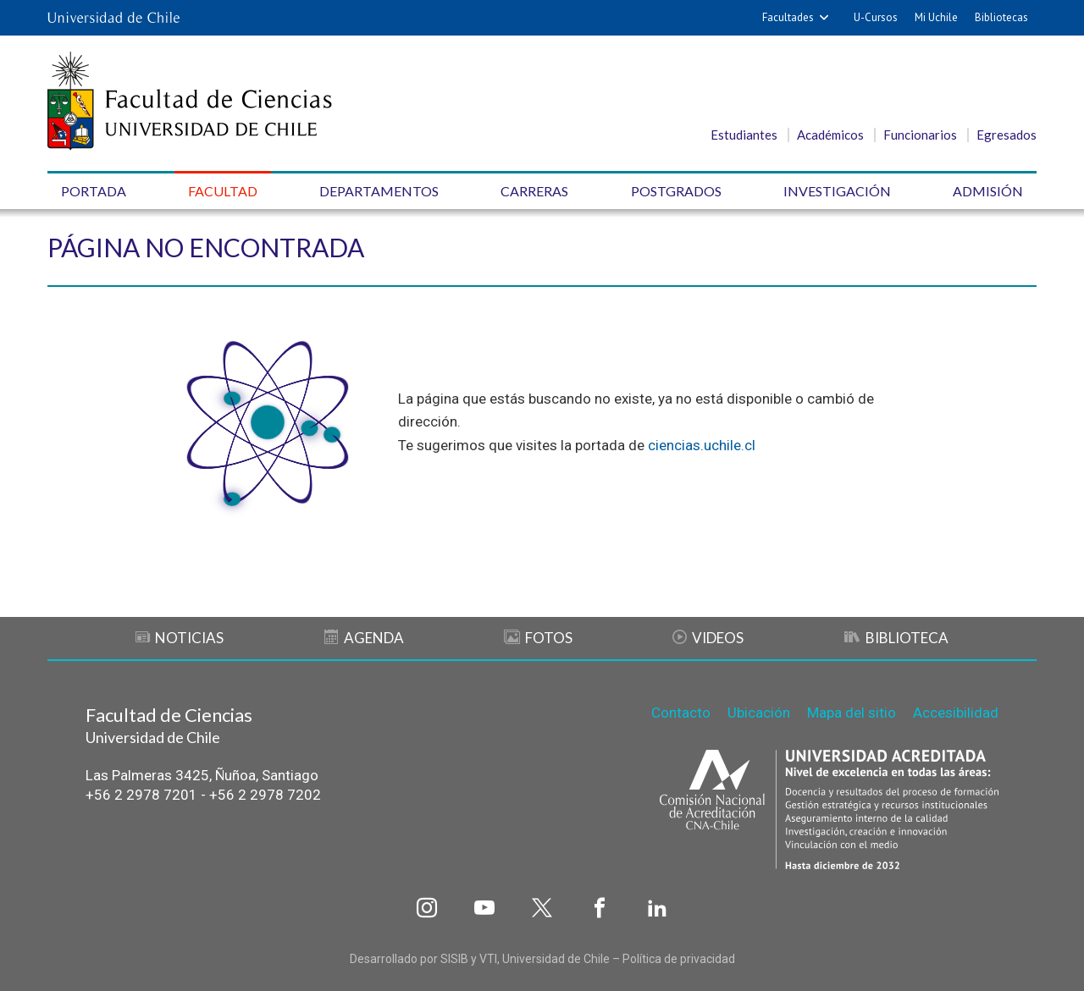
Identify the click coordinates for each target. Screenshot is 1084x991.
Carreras (534, 191)
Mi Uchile (936, 17)
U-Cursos (876, 17)
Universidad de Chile (556, 959)
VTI (488, 959)
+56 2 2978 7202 (265, 794)
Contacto (681, 712)
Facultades (788, 17)
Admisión (988, 191)
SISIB (454, 959)
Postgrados (676, 191)
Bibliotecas (1001, 17)
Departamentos (379, 191)
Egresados (1006, 134)
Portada (93, 191)
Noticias (180, 638)
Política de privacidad (678, 959)
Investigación (837, 191)
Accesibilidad (955, 712)
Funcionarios (920, 134)
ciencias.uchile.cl (701, 445)
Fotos (538, 638)
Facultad (222, 191)
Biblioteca (896, 638)
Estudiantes (744, 134)
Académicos (830, 134)
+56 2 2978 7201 (141, 794)
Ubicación (758, 712)
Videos (708, 638)
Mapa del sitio (851, 712)
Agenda (364, 638)
